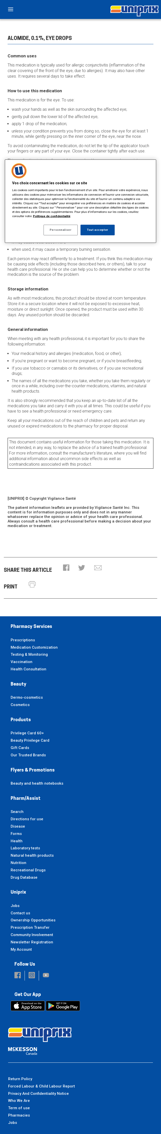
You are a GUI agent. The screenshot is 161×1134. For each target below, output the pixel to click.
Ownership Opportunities (33, 920)
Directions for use (27, 819)
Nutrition (18, 862)
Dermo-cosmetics (27, 697)
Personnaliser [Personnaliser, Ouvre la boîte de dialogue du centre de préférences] (60, 230)
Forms (16, 833)
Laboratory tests (25, 848)
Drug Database (24, 877)
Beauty (18, 684)
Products (21, 720)
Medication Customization (34, 647)
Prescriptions (23, 640)
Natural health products (32, 855)
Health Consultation (28, 669)
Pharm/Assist (26, 798)
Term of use (19, 1108)
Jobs (15, 905)
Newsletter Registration (32, 942)
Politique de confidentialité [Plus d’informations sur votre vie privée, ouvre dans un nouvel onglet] (51, 216)
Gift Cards (20, 747)
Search (17, 811)
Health (17, 841)
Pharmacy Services (31, 626)
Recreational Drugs (28, 870)
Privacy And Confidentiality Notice (38, 1093)
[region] (80, 201)
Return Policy (20, 1079)
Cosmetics (20, 704)
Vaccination (21, 662)
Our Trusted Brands (28, 755)
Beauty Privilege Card (30, 740)
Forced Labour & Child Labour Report (41, 1086)
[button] (66, 568)
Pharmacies (19, 1115)
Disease (18, 826)
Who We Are (19, 1100)
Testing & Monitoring (29, 654)
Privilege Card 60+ (27, 733)
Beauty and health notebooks (37, 783)
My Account (21, 949)
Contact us (20, 913)
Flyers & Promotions (33, 770)
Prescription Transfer (30, 927)
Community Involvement (32, 935)
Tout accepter (97, 230)
